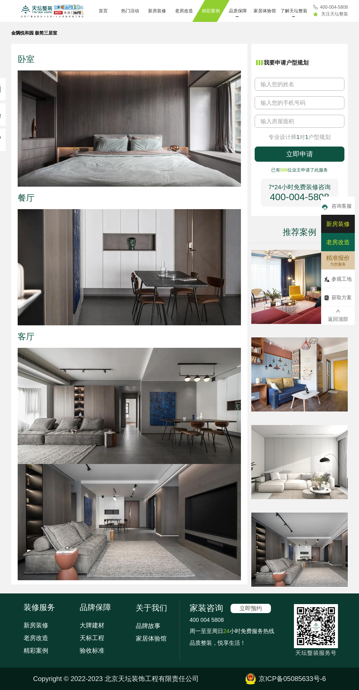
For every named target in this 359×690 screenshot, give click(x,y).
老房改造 (184, 10)
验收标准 (92, 650)
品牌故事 (148, 625)
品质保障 (238, 10)
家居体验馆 (265, 10)
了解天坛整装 (293, 10)
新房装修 (157, 10)
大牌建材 (92, 625)
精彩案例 (211, 10)
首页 (103, 10)
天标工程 (92, 637)
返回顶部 (338, 315)
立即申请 (299, 154)
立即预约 (251, 608)
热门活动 (130, 10)
